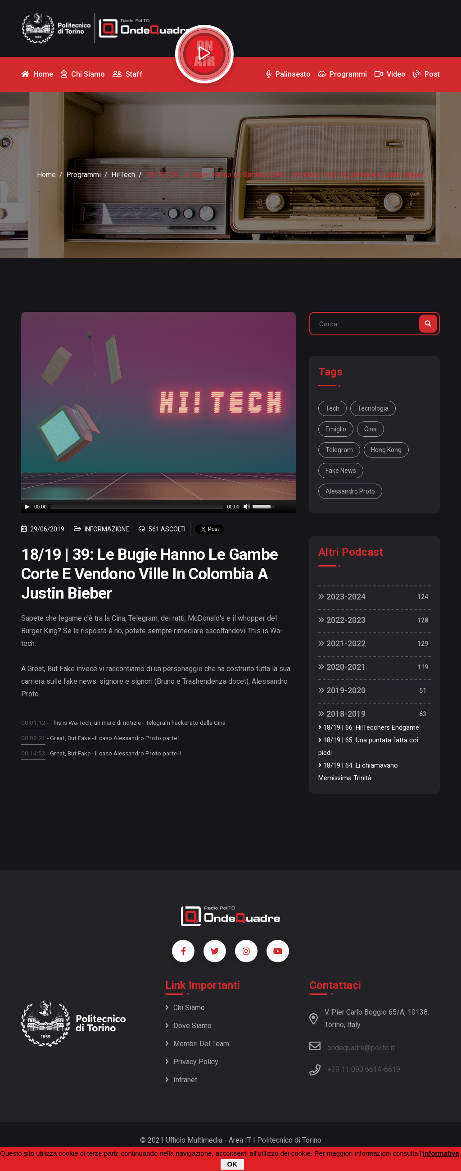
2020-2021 (342, 667)
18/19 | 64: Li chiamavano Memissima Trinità (358, 772)
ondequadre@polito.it (351, 1046)
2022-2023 (342, 620)
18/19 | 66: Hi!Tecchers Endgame (368, 728)
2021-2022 (342, 643)
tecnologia (373, 408)
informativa (441, 1153)
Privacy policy (191, 1061)
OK (232, 1164)
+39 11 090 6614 (354, 1069)
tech (332, 408)
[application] (158, 506)
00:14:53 (33, 753)
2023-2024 (342, 596)
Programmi (83, 174)
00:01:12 (33, 722)
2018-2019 (342, 713)
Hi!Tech (123, 174)
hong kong (386, 449)
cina (370, 429)
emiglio (335, 429)
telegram (339, 449)
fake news (340, 470)
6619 (392, 1069)
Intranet (181, 1079)
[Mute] (246, 506)
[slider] (137, 506)
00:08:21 (33, 737)
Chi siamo (185, 1007)
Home (46, 174)
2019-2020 (342, 690)
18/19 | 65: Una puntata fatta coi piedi (368, 746)
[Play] (27, 506)
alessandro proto (350, 491)
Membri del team (197, 1043)
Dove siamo (188, 1025)
